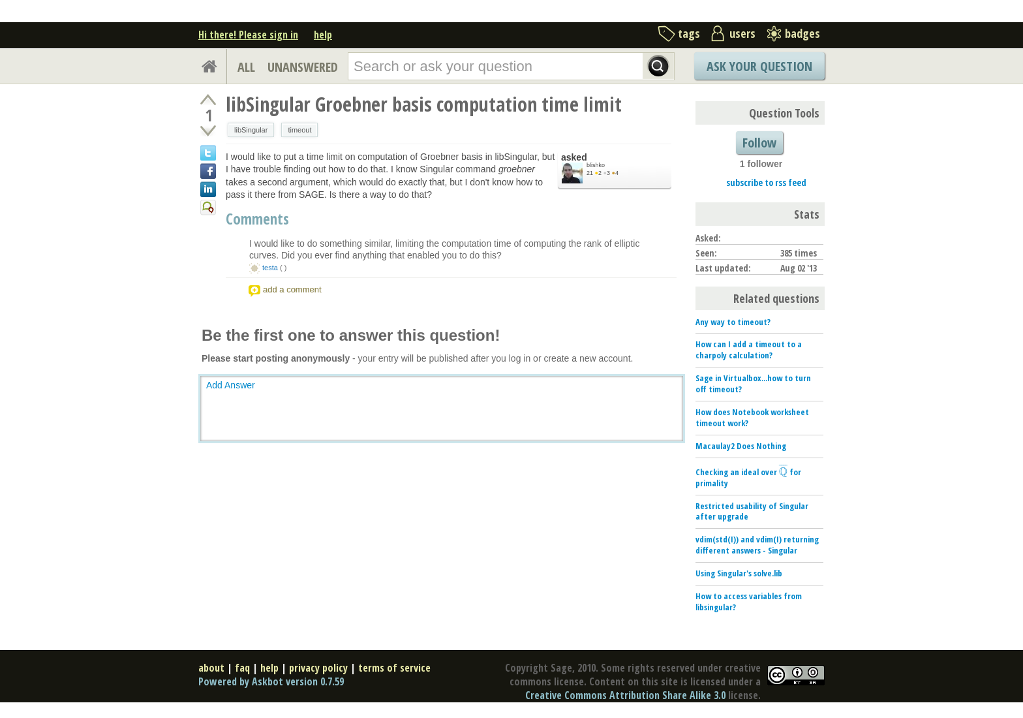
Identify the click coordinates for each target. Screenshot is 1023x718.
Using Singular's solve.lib (738, 573)
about (211, 668)
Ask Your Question (759, 66)
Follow (759, 142)
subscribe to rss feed (766, 182)
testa (270, 268)
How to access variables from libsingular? (748, 601)
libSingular (250, 130)
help (323, 34)
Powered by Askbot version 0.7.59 (271, 681)
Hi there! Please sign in (248, 34)
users (742, 33)
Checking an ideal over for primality (748, 477)
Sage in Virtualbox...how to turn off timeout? (753, 383)
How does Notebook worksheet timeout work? (752, 417)
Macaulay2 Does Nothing (740, 446)
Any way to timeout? (733, 322)
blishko (596, 165)
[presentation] (783, 472)
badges (802, 33)
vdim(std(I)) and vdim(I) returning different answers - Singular (757, 544)
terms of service (394, 668)
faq (242, 668)
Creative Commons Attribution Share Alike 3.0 (625, 695)
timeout (299, 130)
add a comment (292, 289)
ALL (246, 67)
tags (689, 33)
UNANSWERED (302, 67)
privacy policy (318, 668)
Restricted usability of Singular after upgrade (751, 511)
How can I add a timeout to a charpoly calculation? (748, 349)
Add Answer (230, 385)
